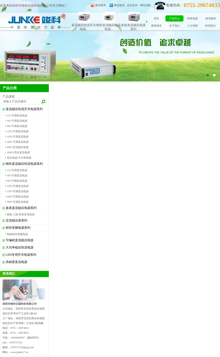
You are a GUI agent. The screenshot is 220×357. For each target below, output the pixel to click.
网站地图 (145, 5)
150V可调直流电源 (18, 136)
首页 (156, 18)
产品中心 (174, 18)
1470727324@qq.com (22, 347)
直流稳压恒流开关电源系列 (24, 109)
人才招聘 (192, 25)
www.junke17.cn (19, 352)
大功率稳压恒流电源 (19, 247)
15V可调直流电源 (17, 115)
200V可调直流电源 (18, 141)
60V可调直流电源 (17, 126)
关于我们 (174, 25)
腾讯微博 (119, 5)
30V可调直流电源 (17, 120)
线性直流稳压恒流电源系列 (24, 163)
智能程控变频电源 (17, 234)
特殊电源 (192, 18)
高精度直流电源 (16, 262)
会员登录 (132, 5)
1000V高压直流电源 (18, 152)
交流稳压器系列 (16, 220)
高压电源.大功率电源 (19, 157)
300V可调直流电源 (18, 201)
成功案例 (210, 18)
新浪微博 (100, 5)
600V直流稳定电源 (18, 147)
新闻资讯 (156, 25)
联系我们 (210, 25)
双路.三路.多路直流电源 (21, 214)
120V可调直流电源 (18, 131)
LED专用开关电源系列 (21, 254)
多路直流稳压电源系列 (21, 208)
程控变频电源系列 (18, 227)
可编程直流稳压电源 (19, 240)
